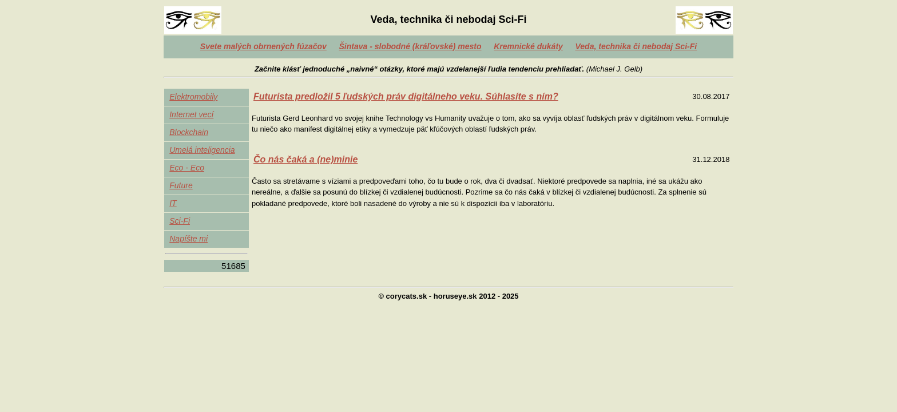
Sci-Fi (179, 220)
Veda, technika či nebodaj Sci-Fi (636, 46)
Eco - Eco (186, 167)
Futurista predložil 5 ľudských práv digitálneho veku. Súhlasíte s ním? (405, 96)
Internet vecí (191, 114)
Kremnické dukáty (528, 46)
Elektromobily (193, 96)
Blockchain (188, 132)
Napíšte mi (188, 238)
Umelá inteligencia (202, 149)
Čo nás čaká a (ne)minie (305, 159)
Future (180, 185)
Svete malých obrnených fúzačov (263, 46)
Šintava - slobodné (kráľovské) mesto (410, 46)
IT (172, 203)
